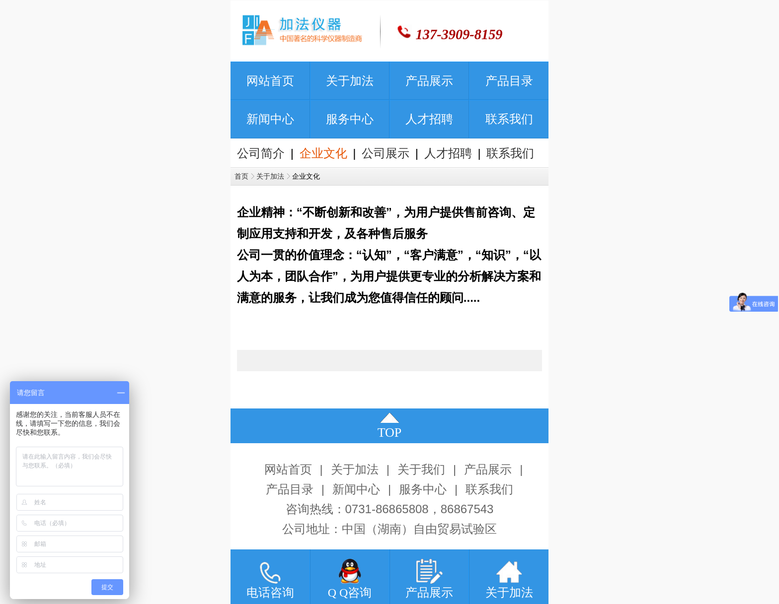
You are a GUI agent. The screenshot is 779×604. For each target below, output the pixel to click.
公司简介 (261, 153)
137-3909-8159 (459, 34)
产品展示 (488, 469)
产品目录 (289, 489)
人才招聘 (448, 153)
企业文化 (323, 153)
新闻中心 (356, 489)
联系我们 (510, 153)
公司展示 (385, 153)
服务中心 (423, 489)
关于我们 (421, 469)
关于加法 (270, 176)
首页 (241, 176)
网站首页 (288, 469)
